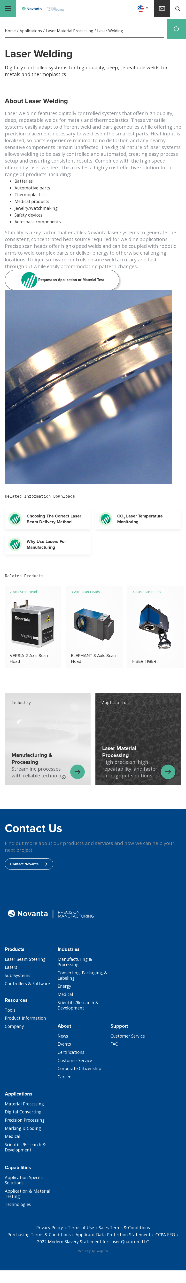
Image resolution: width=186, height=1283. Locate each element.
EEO (32, 1254)
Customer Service (76, 1075)
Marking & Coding (23, 1143)
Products (15, 963)
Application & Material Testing (28, 1208)
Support (119, 1039)
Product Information (26, 1032)
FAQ (114, 1058)
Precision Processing (26, 1135)
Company (14, 1041)
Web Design (85, 1263)
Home (10, 33)
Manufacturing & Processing (75, 976)
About (64, 1039)
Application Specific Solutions (25, 1194)
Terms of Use (80, 1241)
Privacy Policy (47, 1241)
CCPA (170, 1248)
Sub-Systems (18, 990)
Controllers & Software (29, 998)
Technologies (19, 1220)
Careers (66, 1092)
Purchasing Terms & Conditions (44, 1248)
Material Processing (25, 1118)
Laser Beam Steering (26, 973)
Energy (65, 1002)
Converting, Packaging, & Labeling (84, 990)
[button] (135, 10)
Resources (17, 1013)
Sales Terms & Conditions (126, 1241)
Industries (69, 963)
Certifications (72, 1067)
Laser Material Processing (69, 33)
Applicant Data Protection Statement (121, 1248)
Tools (10, 1024)
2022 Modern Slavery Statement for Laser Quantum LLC (99, 1254)
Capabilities (18, 1181)
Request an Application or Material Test (62, 284)
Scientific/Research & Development (79, 1021)
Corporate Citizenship (81, 1084)
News (63, 1050)
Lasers (11, 982)
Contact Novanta (30, 877)
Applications (31, 33)
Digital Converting (24, 1126)
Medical (66, 1010)
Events (64, 1058)
